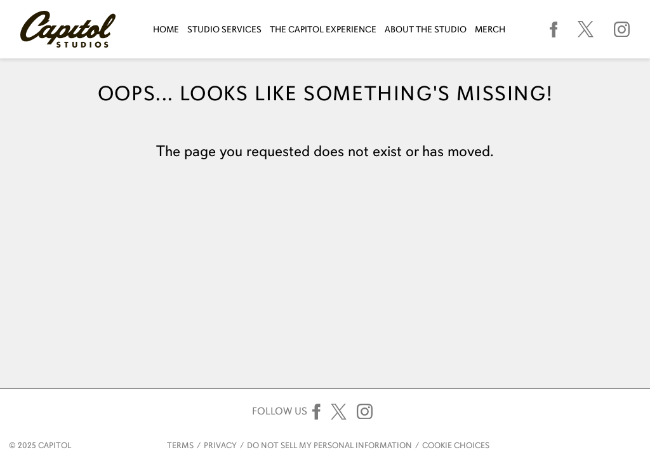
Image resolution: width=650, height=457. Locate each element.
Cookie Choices (455, 445)
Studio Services (224, 29)
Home (166, 29)
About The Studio (426, 29)
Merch (490, 29)
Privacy (220, 445)
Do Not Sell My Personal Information (329, 445)
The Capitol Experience (323, 29)
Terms (180, 445)
